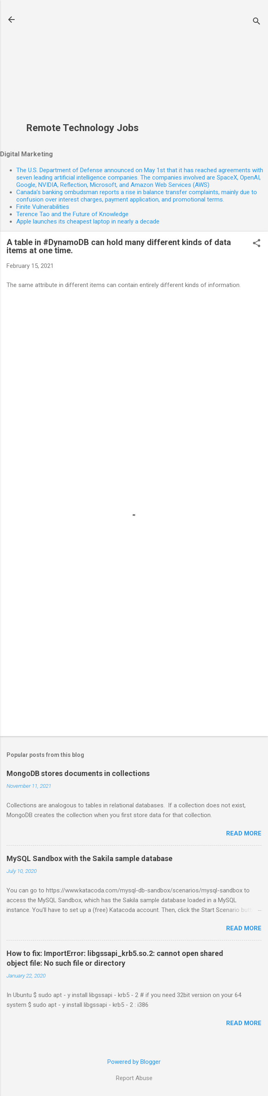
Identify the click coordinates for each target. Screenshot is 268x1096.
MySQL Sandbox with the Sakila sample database (89, 858)
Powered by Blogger (134, 1061)
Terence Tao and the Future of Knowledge (72, 214)
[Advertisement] (82, 65)
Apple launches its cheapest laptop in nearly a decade (87, 221)
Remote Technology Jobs (82, 128)
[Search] (256, 22)
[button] (256, 244)
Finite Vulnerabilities (42, 206)
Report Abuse (134, 1078)
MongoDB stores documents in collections (78, 773)
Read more (243, 833)
